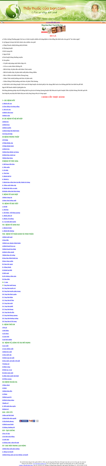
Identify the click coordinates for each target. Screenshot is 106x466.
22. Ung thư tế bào (8, 300)
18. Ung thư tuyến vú (9, 288)
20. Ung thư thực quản (9, 294)
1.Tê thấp (5, 140)
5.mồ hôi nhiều (7, 339)
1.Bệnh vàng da (7, 197)
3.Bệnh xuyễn (6, 128)
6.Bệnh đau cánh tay (8, 155)
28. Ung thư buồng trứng (10, 318)
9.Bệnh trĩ (5, 409)
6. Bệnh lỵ (5, 179)
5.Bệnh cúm (6, 115)
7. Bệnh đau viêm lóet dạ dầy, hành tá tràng (16, 182)
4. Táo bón (5, 173)
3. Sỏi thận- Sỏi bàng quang (11, 213)
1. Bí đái (4, 207)
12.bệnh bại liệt (7, 270)
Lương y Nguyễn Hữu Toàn (26, 465)
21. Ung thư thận (7, 297)
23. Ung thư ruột (7, 303)
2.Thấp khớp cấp (7, 143)
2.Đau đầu (5, 240)
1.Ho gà (4, 327)
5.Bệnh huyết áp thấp (9, 249)
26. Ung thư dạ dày (8, 312)
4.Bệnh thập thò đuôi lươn (10, 131)
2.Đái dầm (5, 330)
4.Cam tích (5, 336)
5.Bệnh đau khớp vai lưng (10, 152)
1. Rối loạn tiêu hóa (8, 164)
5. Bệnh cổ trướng (8, 219)
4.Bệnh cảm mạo (7, 112)
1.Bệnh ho (5, 122)
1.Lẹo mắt (5, 346)
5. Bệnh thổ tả (6, 176)
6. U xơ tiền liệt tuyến (9, 222)
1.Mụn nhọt (6, 385)
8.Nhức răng (6, 367)
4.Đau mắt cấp (6, 355)
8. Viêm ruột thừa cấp (9, 185)
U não (6, 282)
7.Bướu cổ (5, 403)
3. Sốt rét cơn (6, 109)
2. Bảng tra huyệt (7, 452)
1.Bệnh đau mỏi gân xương (11, 449)
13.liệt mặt (5, 273)
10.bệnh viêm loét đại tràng (11, 191)
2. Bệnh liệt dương (8, 231)
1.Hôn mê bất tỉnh (8, 415)
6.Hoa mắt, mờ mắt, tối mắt (11, 361)
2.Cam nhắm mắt (7, 349)
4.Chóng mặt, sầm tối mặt (10, 442)
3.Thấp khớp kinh (8, 146)
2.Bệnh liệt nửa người (9, 418)
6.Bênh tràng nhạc (8, 400)
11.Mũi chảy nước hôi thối (10, 376)
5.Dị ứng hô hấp (7, 134)
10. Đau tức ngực (7, 264)
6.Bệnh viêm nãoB (8, 252)
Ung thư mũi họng (10, 285)
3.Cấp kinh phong (8, 421)
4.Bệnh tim (5, 149)
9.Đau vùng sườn (7, 261)
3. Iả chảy (5, 170)
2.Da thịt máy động (8, 436)
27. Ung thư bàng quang (10, 315)
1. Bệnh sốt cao (7, 103)
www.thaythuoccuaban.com (39, 463)
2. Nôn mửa (6, 167)
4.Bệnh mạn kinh (8, 424)
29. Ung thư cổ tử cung (9, 321)
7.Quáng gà (5, 364)
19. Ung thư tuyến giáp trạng (11, 291)
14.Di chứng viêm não (9, 276)
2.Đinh (4, 388)
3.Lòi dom (5, 333)
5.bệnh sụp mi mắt (8, 358)
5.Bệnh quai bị (6, 397)
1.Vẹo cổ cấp (6, 433)
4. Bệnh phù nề (7, 216)
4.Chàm (4, 394)
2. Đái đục (5, 210)
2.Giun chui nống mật (9, 200)
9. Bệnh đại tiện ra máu (9, 188)
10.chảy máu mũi (7, 373)
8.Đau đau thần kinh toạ (10, 258)
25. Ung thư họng (7, 309)
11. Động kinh (6, 267)
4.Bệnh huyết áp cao (8, 246)
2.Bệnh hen (6, 125)
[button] (34, 421)
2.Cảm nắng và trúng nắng (10, 106)
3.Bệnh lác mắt (7, 352)
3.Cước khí (5, 439)
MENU (103, 22)
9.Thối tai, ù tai (7, 370)
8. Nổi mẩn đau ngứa (9, 406)
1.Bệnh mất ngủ (7, 237)
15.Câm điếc (6, 279)
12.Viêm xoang (7, 379)
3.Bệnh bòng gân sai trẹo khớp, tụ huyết (15, 455)
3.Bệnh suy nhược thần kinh (11, 243)
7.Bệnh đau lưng (7, 158)
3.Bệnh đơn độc (7, 391)
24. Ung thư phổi (7, 306)
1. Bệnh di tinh (7, 228)
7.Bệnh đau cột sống (8, 255)
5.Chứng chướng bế (8, 427)
